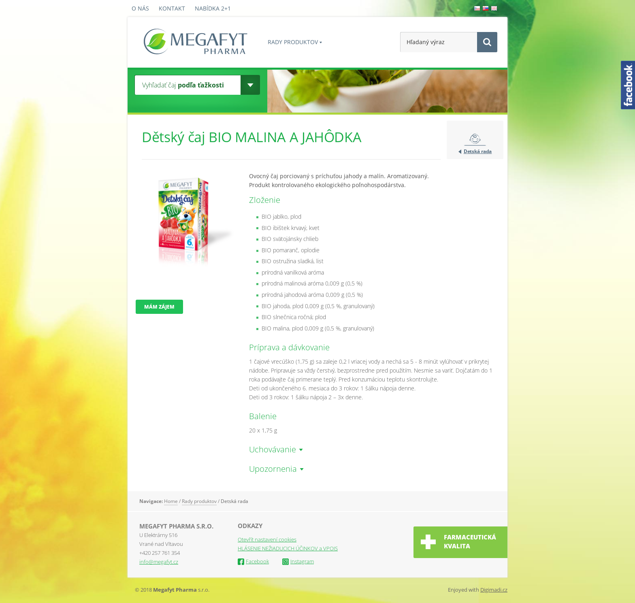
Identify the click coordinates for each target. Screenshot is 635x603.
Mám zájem (159, 306)
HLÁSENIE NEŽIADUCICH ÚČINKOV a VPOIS (288, 548)
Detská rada (478, 151)
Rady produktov (293, 42)
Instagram (298, 561)
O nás (140, 8)
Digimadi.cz (493, 589)
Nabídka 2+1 (213, 8)
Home (171, 501)
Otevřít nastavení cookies (267, 539)
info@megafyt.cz (158, 561)
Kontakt (172, 8)
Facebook (253, 561)
